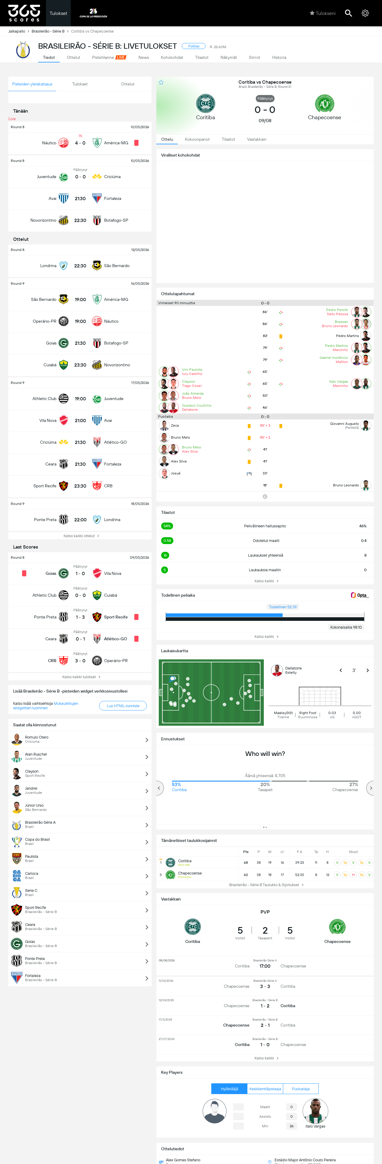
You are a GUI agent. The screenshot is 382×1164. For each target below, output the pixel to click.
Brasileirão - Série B (51, 31)
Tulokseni (322, 13)
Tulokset (58, 13)
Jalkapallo (20, 31)
